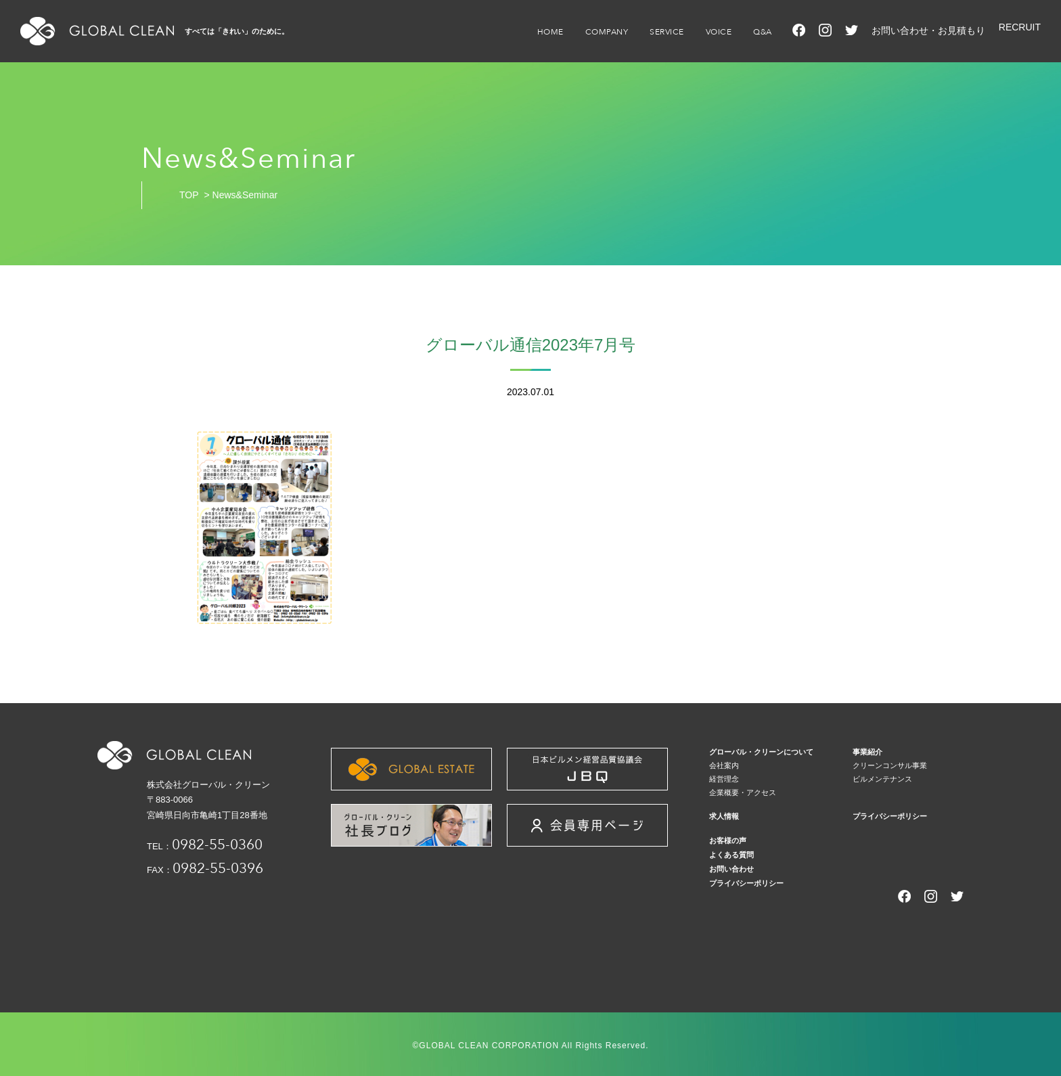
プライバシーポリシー (890, 816)
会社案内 (724, 765)
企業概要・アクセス (742, 792)
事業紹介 (867, 752)
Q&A (762, 31)
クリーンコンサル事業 (890, 765)
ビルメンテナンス (882, 779)
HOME (550, 31)
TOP (189, 194)
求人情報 (724, 816)
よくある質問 (731, 855)
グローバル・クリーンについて (761, 752)
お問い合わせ (731, 869)
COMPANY (607, 31)
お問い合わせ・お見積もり (928, 30)
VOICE (719, 31)
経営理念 (724, 779)
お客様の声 (727, 840)
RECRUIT (1020, 27)
